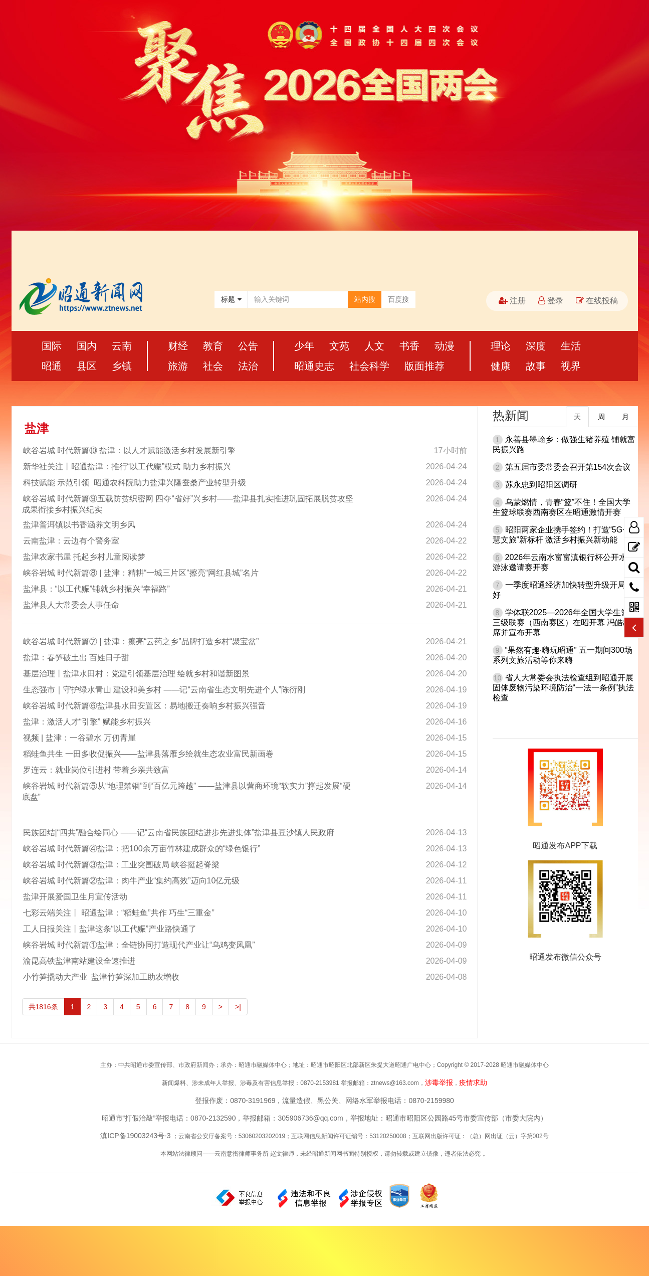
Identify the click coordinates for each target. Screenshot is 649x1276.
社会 (213, 366)
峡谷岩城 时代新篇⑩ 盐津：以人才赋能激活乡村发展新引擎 (129, 450)
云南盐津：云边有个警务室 (70, 540)
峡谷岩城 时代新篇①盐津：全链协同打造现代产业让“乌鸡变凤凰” (138, 945)
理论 (501, 345)
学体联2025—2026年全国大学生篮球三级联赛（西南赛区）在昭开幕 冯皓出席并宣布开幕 (565, 622)
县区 (87, 366)
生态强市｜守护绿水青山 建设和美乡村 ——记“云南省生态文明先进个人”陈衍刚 (164, 689)
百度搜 (398, 299)
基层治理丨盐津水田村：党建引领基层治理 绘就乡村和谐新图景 (136, 673)
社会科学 (369, 366)
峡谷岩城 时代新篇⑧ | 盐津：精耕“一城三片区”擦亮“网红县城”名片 (140, 573)
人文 (374, 345)
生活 (571, 345)
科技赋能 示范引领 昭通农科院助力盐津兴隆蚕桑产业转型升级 (134, 482)
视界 (571, 366)
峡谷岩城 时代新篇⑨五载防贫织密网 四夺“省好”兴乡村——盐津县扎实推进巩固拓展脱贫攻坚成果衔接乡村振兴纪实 (188, 504)
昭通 (52, 366)
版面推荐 (424, 366)
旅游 (178, 366)
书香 (409, 345)
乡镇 (122, 366)
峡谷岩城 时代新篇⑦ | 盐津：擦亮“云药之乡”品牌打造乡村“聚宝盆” (140, 641)
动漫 (445, 345)
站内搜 (364, 299)
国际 (52, 345)
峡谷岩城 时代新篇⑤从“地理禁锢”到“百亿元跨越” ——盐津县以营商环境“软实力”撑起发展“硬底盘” (186, 791)
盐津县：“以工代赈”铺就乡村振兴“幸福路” (96, 589)
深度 (536, 345)
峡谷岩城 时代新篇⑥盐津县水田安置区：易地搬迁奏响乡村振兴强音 (144, 705)
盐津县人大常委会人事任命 (70, 605)
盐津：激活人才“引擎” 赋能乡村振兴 (86, 721)
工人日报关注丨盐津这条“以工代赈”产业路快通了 (109, 929)
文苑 (339, 345)
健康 (501, 366)
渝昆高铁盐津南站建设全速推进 (78, 961)
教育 (213, 345)
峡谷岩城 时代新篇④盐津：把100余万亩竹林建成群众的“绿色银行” (141, 848)
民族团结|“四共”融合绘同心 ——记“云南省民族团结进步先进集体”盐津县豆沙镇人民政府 (178, 832)
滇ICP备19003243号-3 (135, 1136)
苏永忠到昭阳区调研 (541, 484)
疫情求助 (473, 1082)
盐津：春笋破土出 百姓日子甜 (75, 657)
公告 (248, 345)
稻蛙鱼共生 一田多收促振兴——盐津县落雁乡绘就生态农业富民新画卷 (148, 754)
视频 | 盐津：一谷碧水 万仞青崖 (79, 738)
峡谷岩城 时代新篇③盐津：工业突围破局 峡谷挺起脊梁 (121, 864)
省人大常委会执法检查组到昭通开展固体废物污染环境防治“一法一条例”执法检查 (563, 687)
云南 (122, 345)
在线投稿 (597, 300)
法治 (248, 366)
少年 (304, 345)
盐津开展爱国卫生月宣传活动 (74, 896)
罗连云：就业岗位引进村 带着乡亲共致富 (95, 770)
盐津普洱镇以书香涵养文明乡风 (78, 524)
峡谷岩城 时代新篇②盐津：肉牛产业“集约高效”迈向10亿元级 (131, 880)
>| (238, 1007)
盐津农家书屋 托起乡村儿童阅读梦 (83, 557)
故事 (536, 366)
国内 (87, 345)
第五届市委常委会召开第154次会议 (568, 467)
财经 (178, 345)
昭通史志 (314, 366)
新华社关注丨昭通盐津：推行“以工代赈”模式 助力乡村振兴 (126, 466)
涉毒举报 (439, 1082)
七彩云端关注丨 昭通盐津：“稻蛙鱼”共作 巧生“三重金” (118, 912)
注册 (512, 300)
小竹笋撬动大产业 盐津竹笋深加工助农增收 (101, 977)
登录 (550, 300)
